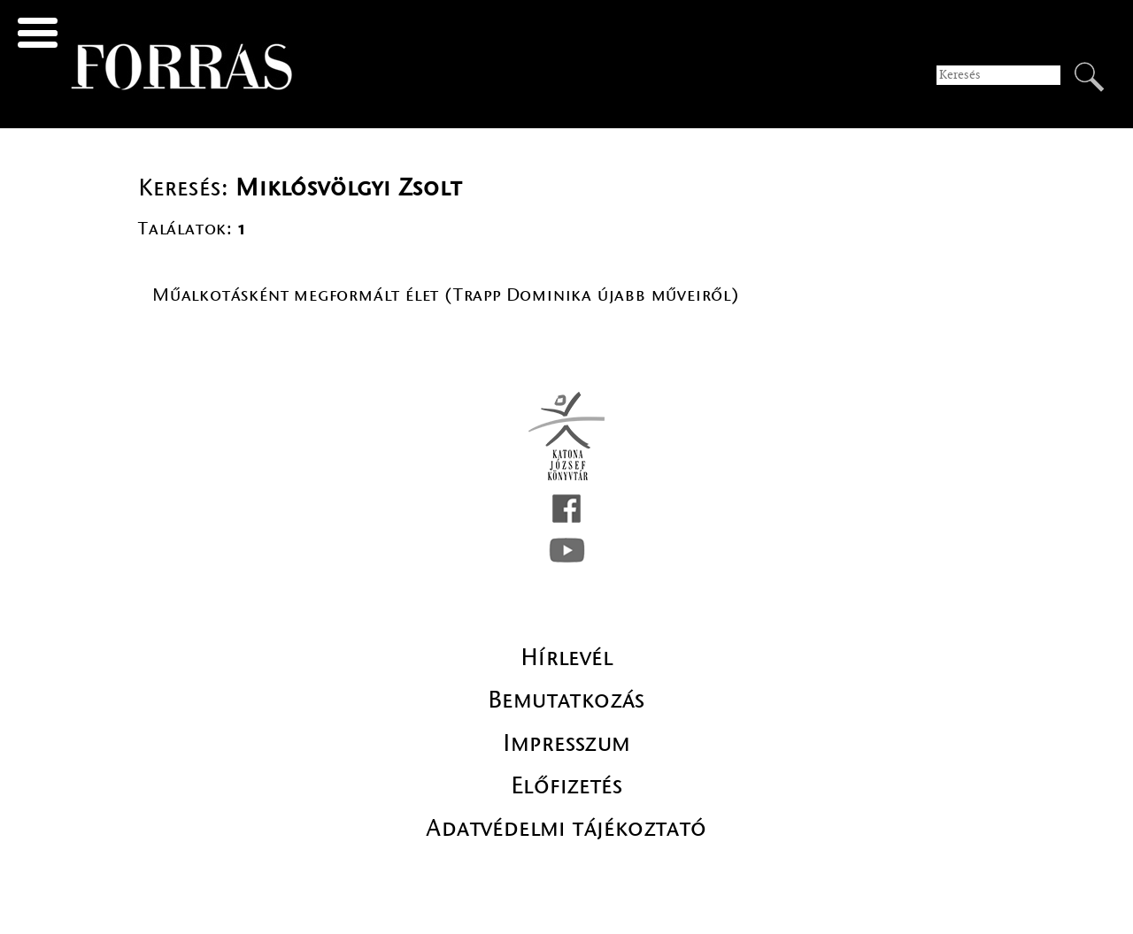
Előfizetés (566, 785)
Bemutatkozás (566, 700)
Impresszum (567, 743)
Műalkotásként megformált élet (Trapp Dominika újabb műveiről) (446, 295)
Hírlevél (566, 657)
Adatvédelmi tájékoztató (566, 828)
